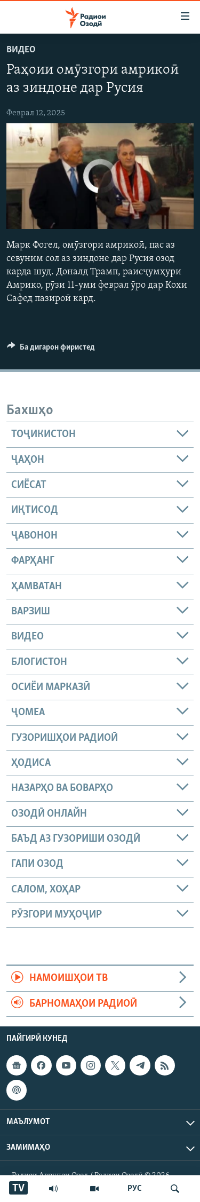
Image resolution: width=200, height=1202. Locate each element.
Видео (21, 50)
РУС (134, 1188)
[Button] (51, 349)
